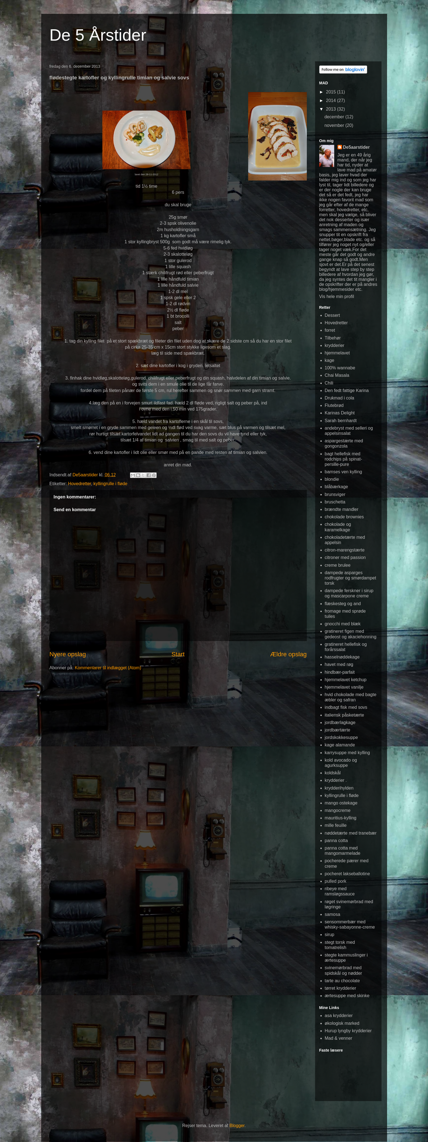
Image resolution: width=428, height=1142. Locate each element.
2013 (331, 109)
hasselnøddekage (342, 657)
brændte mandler (342, 509)
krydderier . (336, 780)
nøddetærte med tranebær (351, 833)
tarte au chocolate (342, 980)
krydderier (334, 345)
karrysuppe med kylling (347, 752)
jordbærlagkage (340, 722)
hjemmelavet (337, 353)
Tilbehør (333, 338)
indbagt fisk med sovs (346, 707)
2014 (331, 100)
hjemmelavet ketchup (346, 679)
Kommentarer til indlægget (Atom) (108, 667)
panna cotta (336, 840)
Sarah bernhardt (341, 420)
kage (329, 360)
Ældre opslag (288, 654)
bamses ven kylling (343, 471)
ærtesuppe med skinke (347, 995)
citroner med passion (345, 557)
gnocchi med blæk (343, 623)
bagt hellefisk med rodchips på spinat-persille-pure (343, 459)
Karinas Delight (340, 413)
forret (330, 330)
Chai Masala (337, 375)
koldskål (333, 772)
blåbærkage (336, 486)
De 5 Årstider (98, 35)
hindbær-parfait (340, 672)
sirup (329, 934)
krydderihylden (339, 788)
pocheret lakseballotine (347, 873)
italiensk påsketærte (344, 715)
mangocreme (338, 810)
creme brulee (338, 565)
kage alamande (340, 745)
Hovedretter (79, 483)
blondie (332, 479)
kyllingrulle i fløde (111, 483)
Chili (329, 383)
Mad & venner (338, 1038)
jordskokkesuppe (341, 737)
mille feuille (336, 825)
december (335, 116)
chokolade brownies (344, 516)
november (335, 125)
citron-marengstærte (345, 550)
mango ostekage (341, 803)
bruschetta (335, 502)
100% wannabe (340, 367)
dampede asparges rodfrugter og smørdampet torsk (350, 578)
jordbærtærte (337, 730)
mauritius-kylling (341, 818)
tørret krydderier (340, 988)
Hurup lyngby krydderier (348, 1030)
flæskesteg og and (343, 603)
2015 (331, 92)
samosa (332, 914)
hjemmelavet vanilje (344, 687)
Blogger (237, 1125)
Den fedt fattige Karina (347, 390)
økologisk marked (342, 1023)
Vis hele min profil (336, 296)
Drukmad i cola (339, 398)
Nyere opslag (68, 654)
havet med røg (339, 664)
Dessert (332, 315)
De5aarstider (356, 147)
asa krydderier (339, 1015)
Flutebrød (334, 405)
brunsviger (335, 494)
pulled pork (335, 881)
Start (178, 654)
